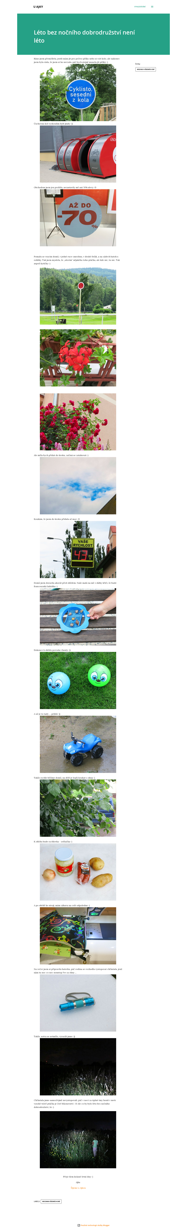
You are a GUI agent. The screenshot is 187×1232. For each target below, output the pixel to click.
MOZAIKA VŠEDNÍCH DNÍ (145, 69)
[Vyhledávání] (139, 6)
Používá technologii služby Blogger (93, 1225)
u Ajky (38, 7)
